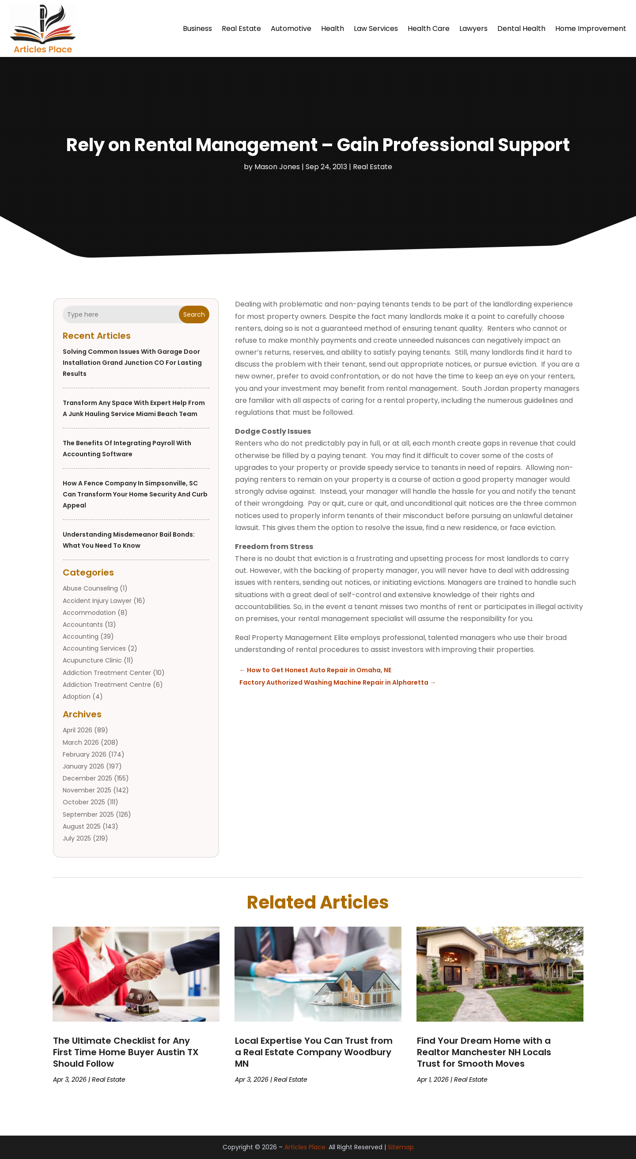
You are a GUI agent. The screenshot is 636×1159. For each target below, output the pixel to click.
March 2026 (81, 742)
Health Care (429, 28)
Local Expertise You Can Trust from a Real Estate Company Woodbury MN (314, 1052)
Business (197, 28)
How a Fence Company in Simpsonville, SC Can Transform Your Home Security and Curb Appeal (135, 494)
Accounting (80, 636)
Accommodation (89, 612)
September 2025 (88, 814)
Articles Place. (305, 1147)
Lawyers (473, 28)
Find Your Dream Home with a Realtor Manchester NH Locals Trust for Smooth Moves (484, 1052)
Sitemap (401, 1147)
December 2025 (87, 778)
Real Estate (241, 28)
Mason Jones (277, 167)
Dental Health (521, 28)
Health (332, 28)
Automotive (291, 28)
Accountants (83, 624)
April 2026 (77, 730)
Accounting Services (94, 648)
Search (194, 314)
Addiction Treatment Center (107, 672)
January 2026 (83, 766)
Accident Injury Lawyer (97, 600)
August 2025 (82, 826)
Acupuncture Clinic (92, 660)
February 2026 (84, 754)
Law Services (376, 28)
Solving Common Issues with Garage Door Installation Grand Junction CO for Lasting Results (132, 362)
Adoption (77, 696)
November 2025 (87, 790)
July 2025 (77, 838)
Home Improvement (590, 28)
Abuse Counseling (90, 588)
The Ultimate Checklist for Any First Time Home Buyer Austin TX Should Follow (126, 1052)
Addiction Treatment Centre (107, 684)
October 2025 (84, 802)
